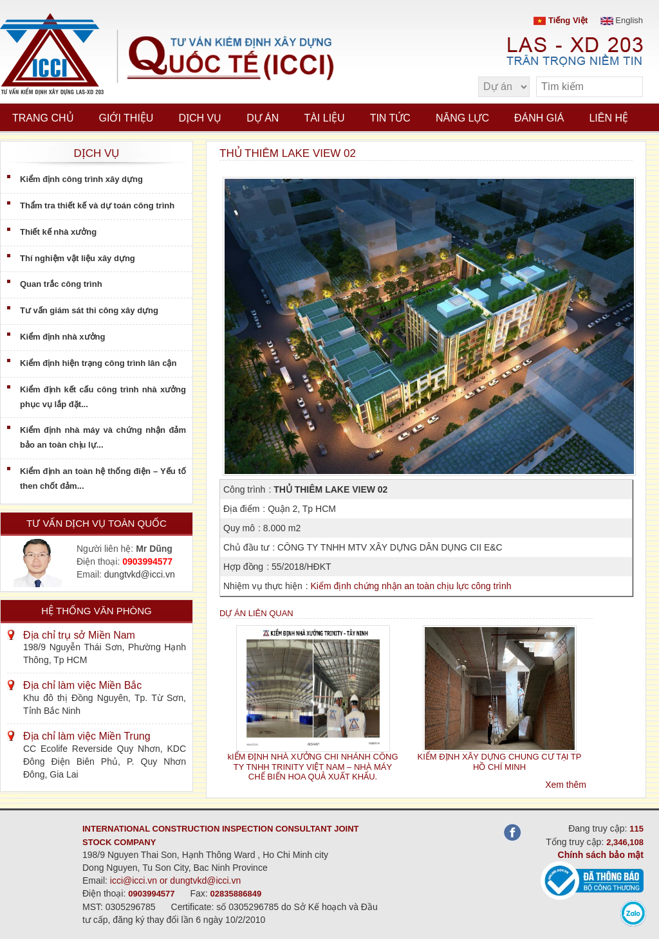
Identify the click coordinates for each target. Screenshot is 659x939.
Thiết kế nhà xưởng (58, 232)
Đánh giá (539, 118)
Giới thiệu (126, 118)
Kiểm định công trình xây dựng (81, 179)
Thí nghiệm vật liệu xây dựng (77, 258)
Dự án (262, 118)
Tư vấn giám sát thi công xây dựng (89, 310)
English (621, 20)
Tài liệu (324, 118)
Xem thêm (565, 784)
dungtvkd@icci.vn (139, 574)
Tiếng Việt (561, 20)
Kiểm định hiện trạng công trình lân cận (98, 363)
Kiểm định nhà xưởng (62, 337)
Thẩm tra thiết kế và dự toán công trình (97, 205)
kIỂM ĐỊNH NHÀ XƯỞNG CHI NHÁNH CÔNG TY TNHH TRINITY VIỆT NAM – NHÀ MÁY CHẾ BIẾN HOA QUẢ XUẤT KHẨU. (312, 766)
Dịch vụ (199, 118)
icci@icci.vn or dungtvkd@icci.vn (175, 880)
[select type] (504, 87)
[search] (626, 87)
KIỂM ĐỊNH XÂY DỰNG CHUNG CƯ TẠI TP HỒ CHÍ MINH (500, 761)
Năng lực (462, 118)
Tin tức (390, 118)
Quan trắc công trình (61, 284)
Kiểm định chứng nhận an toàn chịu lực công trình (410, 586)
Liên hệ (608, 118)
